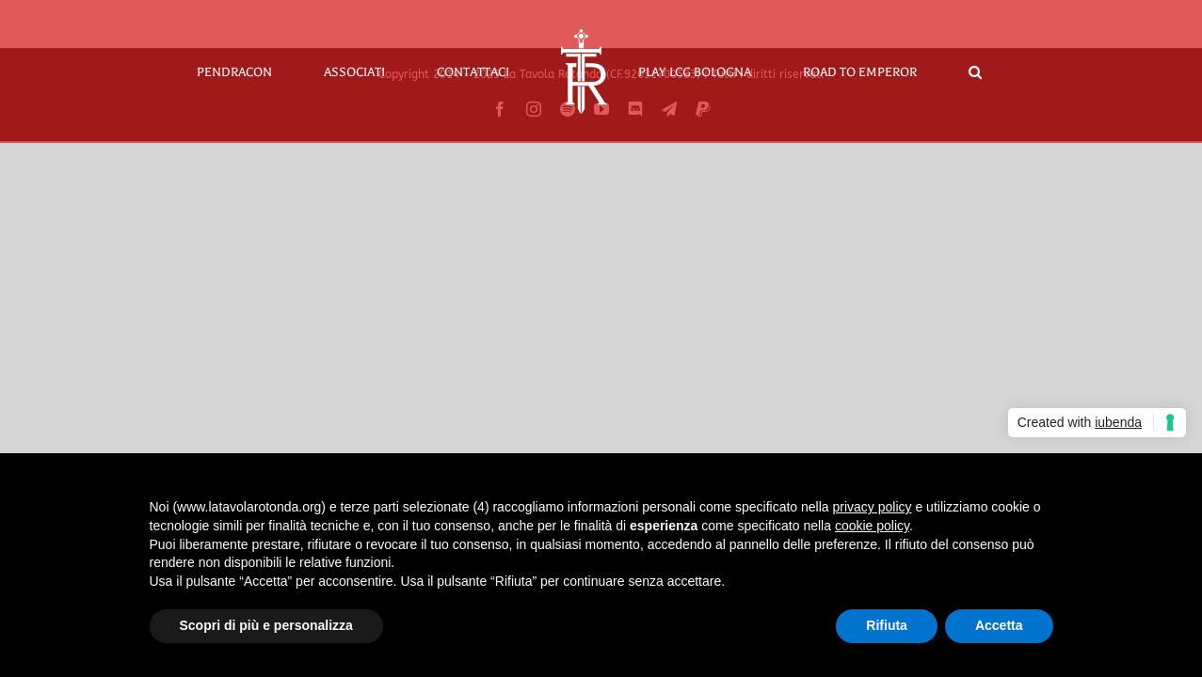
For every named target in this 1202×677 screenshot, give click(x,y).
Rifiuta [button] (886, 625)
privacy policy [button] (872, 506)
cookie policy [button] (872, 525)
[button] (927, 71)
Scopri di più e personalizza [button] (266, 625)
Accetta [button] (999, 625)
